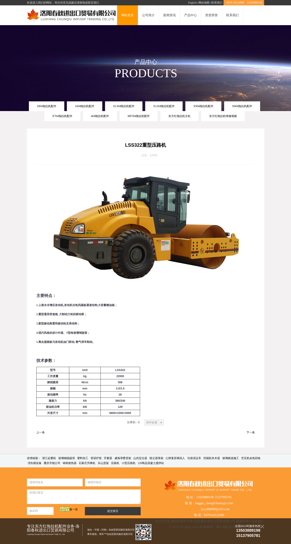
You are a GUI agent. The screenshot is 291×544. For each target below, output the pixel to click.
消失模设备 (35, 463)
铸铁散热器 (70, 463)
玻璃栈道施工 (230, 458)
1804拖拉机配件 (46, 106)
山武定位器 (140, 458)
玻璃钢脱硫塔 (66, 458)
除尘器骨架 (156, 458)
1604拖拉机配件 (84, 106)
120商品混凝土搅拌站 (151, 463)
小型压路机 (129, 463)
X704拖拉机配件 (62, 116)
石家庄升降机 (87, 463)
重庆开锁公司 (52, 463)
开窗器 (108, 458)
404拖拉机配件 (100, 116)
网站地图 (203, 2)
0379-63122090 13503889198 (244, 2)
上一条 (40, 432)
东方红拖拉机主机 (179, 116)
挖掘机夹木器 (211, 458)
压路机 (115, 463)
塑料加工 (82, 458)
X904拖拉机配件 (203, 106)
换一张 (73, 509)
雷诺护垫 (96, 458)
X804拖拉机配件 (242, 106)
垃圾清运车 (194, 458)
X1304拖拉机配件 (124, 106)
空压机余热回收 (251, 458)
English (192, 2)
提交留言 (112, 511)
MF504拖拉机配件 (139, 116)
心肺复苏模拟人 (175, 458)
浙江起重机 (49, 458)
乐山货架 (103, 463)
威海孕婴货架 (123, 458)
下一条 (250, 432)
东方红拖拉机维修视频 (223, 116)
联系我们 (216, 2)
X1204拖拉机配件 (164, 106)
